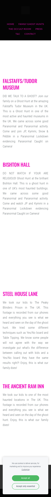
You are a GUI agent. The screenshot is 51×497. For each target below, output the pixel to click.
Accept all (25, 478)
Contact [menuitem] (30, 33)
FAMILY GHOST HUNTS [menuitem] (31, 24)
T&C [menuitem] (18, 33)
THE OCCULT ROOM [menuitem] (20, 28)
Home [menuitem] (10, 24)
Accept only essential (25, 486)
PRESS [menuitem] (39, 28)
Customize (26, 469)
